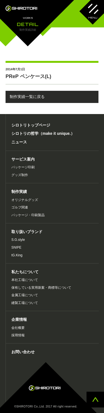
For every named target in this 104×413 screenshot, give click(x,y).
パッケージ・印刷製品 (28, 215)
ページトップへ (95, 399)
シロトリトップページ (30, 125)
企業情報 (19, 319)
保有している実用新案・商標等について (41, 288)
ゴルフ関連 (19, 207)
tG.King (16, 255)
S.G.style (18, 240)
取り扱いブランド (26, 231)
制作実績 (19, 191)
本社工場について (24, 280)
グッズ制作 (19, 175)
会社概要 (18, 328)
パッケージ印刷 (23, 167)
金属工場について (24, 295)
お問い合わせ (23, 352)
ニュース (19, 142)
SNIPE (16, 247)
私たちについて (25, 272)
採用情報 (18, 335)
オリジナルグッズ (24, 200)
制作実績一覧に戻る (27, 96)
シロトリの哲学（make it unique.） (43, 133)
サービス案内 (23, 159)
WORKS (28, 18)
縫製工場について (24, 303)
